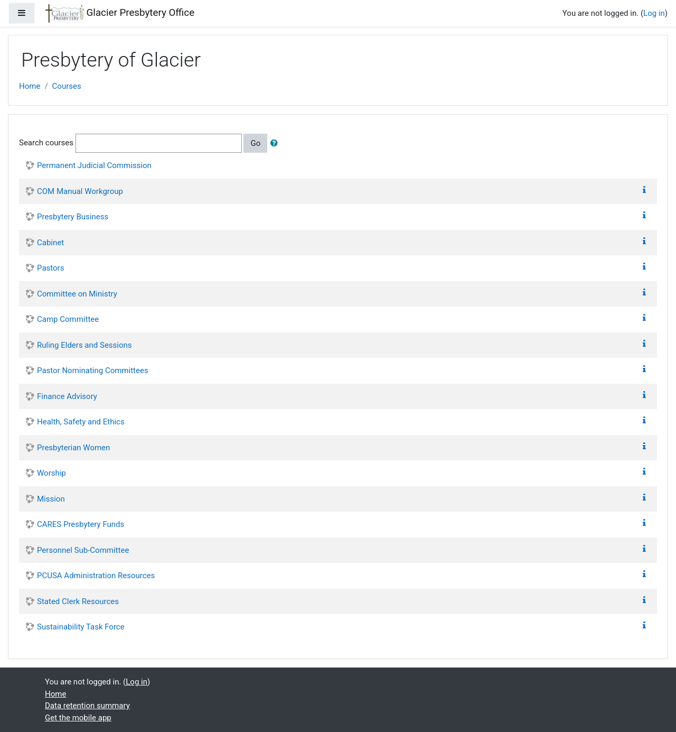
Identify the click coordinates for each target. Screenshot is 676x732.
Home (29, 86)
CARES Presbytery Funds (80, 524)
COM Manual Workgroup (80, 191)
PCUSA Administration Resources (96, 575)
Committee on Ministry (77, 294)
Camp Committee (68, 319)
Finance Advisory (67, 396)
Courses (66, 86)
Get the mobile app (78, 717)
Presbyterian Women (73, 447)
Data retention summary (87, 705)
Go (255, 143)
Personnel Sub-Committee (83, 550)
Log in (654, 13)
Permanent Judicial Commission (94, 165)
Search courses (46, 142)
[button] (276, 143)
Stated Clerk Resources (78, 601)
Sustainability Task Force (81, 627)
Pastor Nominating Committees (92, 370)
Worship (51, 473)
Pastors (50, 268)
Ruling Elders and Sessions (84, 345)
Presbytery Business (72, 216)
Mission (51, 499)
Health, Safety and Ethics (81, 422)
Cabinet (50, 242)
